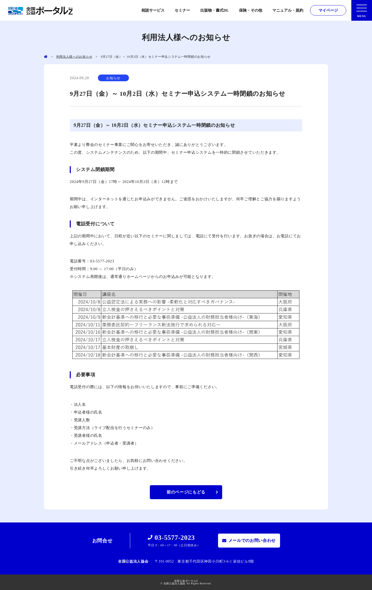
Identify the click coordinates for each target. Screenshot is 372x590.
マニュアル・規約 (287, 10)
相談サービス (153, 10)
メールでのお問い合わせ (252, 540)
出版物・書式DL (214, 10)
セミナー (182, 10)
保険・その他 (250, 10)
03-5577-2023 (174, 537)
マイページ (328, 10)
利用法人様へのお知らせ (74, 56)
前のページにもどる (186, 492)
